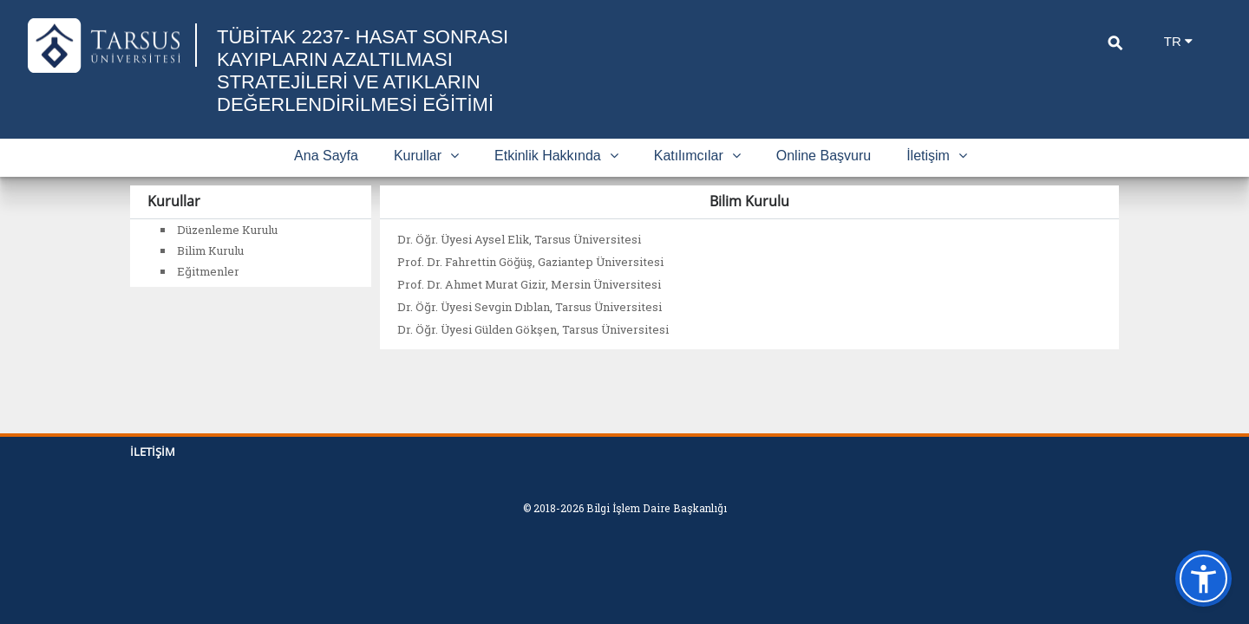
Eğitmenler (208, 271)
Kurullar (426, 155)
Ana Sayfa (326, 155)
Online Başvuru (823, 155)
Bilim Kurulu (210, 250)
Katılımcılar (697, 155)
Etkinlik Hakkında (556, 155)
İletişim (936, 155)
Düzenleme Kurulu (227, 229)
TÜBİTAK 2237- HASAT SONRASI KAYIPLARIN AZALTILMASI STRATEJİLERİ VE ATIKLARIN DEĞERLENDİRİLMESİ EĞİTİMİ (362, 70)
